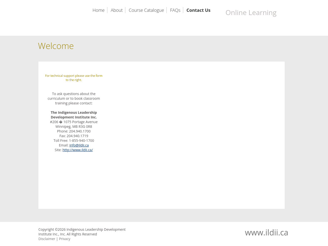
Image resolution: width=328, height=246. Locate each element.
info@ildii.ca (79, 145)
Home (99, 10)
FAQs (175, 10)
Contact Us (198, 10)
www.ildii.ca (266, 232)
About (117, 10)
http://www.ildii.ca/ (78, 150)
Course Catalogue (146, 10)
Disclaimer (46, 238)
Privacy (64, 238)
